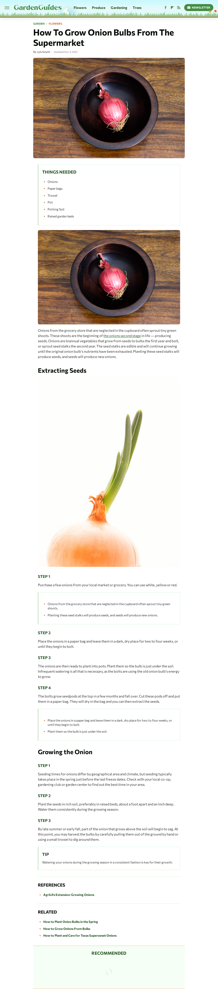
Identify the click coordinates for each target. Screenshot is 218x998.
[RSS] (178, 8)
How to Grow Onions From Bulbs (66, 928)
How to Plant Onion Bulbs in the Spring (70, 921)
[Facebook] (165, 8)
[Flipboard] (172, 8)
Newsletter (198, 7)
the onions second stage (122, 336)
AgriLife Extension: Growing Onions (68, 894)
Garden (39, 23)
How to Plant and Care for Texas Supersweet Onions (80, 935)
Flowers (80, 7)
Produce (99, 7)
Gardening (119, 7)
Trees (137, 7)
